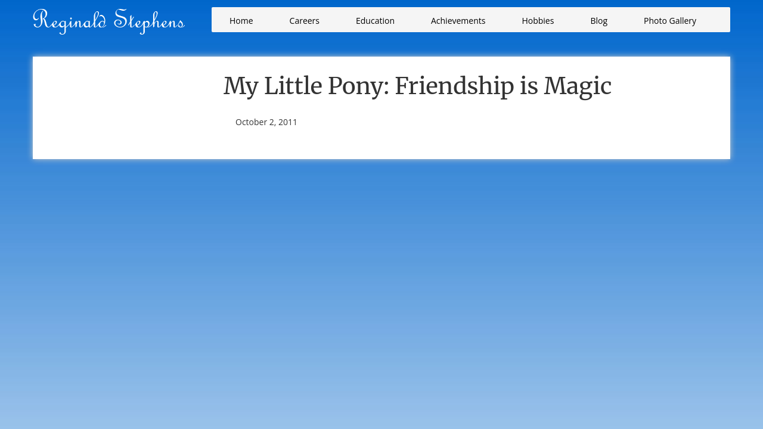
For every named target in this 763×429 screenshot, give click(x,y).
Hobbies (538, 20)
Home (241, 20)
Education (375, 20)
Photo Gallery (670, 20)
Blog (598, 20)
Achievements (458, 20)
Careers (305, 20)
